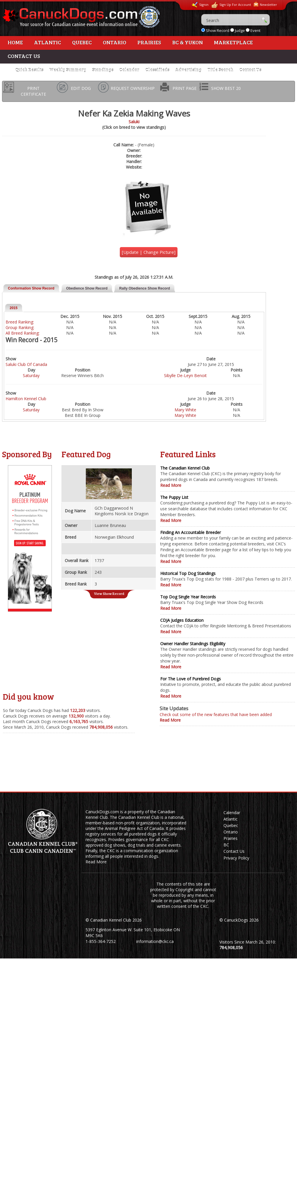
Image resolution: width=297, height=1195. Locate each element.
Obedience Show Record (86, 288)
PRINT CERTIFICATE (33, 91)
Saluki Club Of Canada (26, 364)
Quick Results (29, 70)
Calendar (129, 70)
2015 (14, 308)
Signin (200, 5)
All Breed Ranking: (23, 333)
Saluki (134, 121)
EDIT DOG (81, 88)
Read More (170, 485)
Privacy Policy (236, 858)
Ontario (114, 42)
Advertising (188, 70)
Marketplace (233, 42)
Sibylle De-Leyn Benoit (185, 375)
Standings (102, 70)
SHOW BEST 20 (226, 88)
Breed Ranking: (20, 322)
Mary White (185, 409)
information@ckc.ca (155, 941)
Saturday (31, 375)
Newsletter (265, 4)
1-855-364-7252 (101, 941)
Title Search (220, 70)
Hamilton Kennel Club (26, 398)
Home (15, 42)
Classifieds (157, 70)
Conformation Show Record (31, 288)
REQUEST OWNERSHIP (133, 88)
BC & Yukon (187, 42)
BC (226, 845)
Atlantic (47, 42)
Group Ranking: (20, 327)
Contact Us (24, 55)
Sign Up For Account (231, 5)
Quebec (82, 42)
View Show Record (109, 593)
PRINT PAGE (185, 88)
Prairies (149, 42)
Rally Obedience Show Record (144, 288)
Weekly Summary (67, 70)
